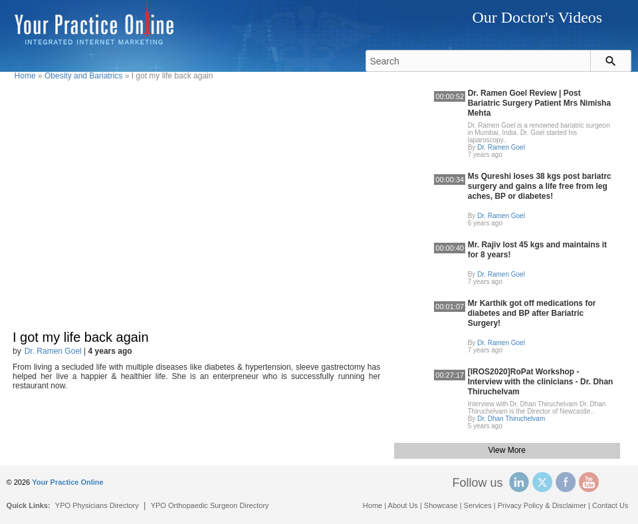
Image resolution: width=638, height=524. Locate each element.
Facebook (566, 482)
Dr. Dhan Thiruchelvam (511, 418)
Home (25, 75)
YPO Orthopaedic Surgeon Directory (210, 505)
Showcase (441, 505)
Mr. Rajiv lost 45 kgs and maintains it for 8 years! (537, 249)
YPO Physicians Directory (97, 505)
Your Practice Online (67, 482)
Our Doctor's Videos (537, 17)
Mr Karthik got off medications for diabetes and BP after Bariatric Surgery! (532, 313)
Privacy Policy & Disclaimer (542, 505)
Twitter (542, 482)
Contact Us (610, 505)
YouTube (589, 482)
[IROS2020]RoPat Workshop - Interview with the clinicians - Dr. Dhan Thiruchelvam (540, 381)
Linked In (519, 482)
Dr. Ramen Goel (53, 351)
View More (507, 450)
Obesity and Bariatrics (83, 75)
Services (478, 505)
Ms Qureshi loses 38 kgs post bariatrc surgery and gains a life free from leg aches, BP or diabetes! (539, 186)
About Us (403, 505)
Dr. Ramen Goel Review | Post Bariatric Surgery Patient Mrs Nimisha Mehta (539, 103)
